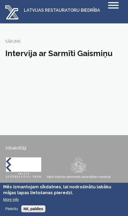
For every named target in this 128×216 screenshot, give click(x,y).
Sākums (13, 41)
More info (11, 199)
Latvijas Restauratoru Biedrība (62, 10)
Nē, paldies (33, 209)
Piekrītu (11, 209)
